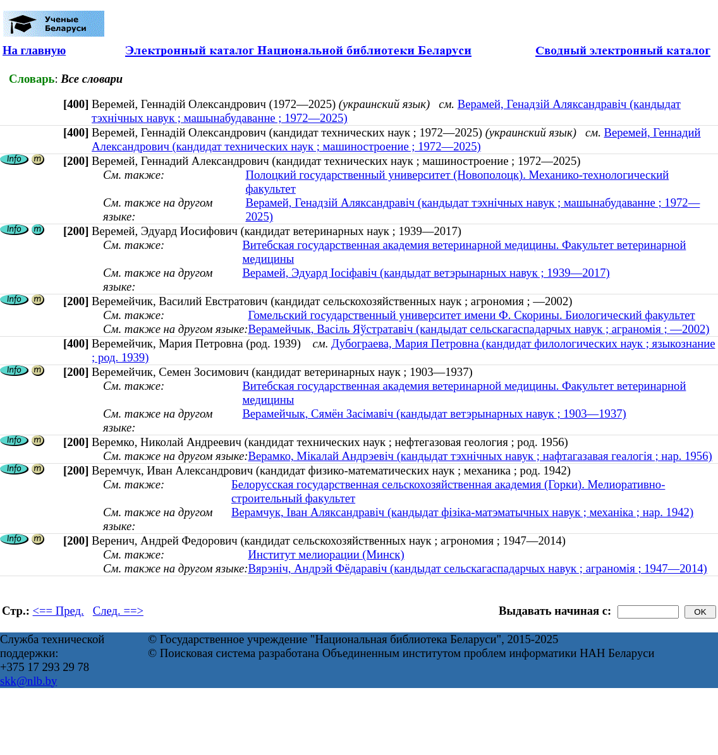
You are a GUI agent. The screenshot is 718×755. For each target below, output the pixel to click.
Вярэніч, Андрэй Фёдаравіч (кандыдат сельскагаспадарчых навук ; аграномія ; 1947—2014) (477, 568)
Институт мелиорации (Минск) (326, 554)
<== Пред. (58, 610)
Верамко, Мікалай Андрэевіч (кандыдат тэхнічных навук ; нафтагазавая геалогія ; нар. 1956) (480, 455)
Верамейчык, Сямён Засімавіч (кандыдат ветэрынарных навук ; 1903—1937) (434, 413)
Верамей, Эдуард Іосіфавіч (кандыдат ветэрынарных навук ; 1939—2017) (425, 272)
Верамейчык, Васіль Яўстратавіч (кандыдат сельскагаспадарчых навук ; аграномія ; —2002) (478, 328)
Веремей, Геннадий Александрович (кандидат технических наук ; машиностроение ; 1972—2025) (396, 139)
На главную (34, 50)
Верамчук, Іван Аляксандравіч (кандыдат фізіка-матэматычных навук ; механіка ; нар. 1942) (462, 512)
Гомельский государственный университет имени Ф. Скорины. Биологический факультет (471, 315)
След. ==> (118, 610)
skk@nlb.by (28, 680)
